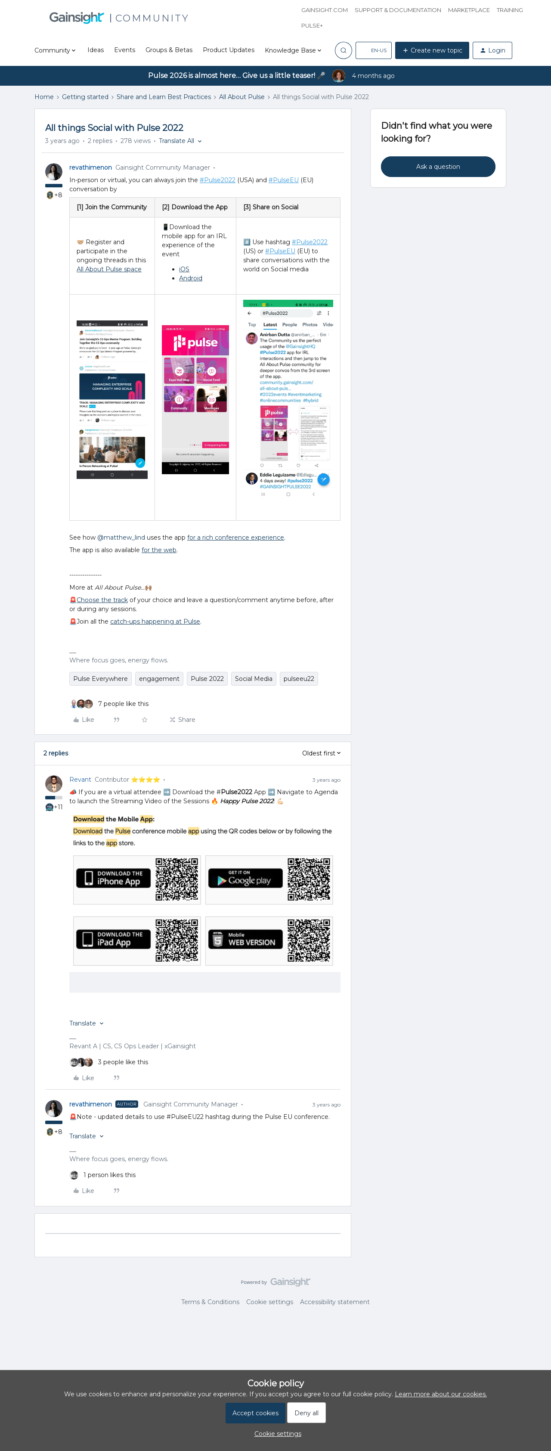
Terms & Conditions (210, 1302)
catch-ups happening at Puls (153, 621)
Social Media (253, 679)
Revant (80, 779)
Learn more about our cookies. (441, 1394)
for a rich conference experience (235, 537)
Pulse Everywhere (100, 679)
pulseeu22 (299, 679)
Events (124, 50)
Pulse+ (312, 25)
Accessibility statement (335, 1302)
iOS (184, 269)
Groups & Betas (168, 50)
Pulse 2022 (207, 679)
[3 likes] (108, 1062)
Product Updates (228, 50)
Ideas (95, 50)
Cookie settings (269, 1302)
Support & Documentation (398, 9)
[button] (374, 50)
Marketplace (469, 9)
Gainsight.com (324, 9)
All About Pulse (242, 97)
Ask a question (438, 167)
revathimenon (90, 167)
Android (190, 278)
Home (44, 97)
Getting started (85, 97)
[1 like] (102, 1175)
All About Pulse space (109, 269)
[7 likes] (109, 703)
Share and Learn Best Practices (164, 97)
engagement (159, 679)
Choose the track (102, 600)
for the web (159, 550)
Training (510, 9)
